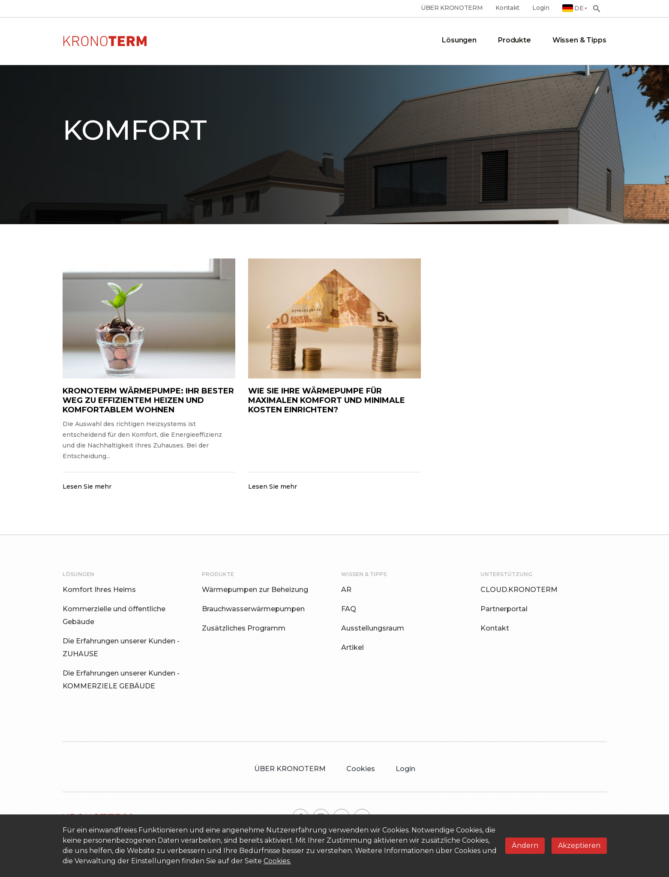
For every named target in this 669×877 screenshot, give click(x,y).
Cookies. (277, 861)
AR (346, 590)
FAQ (348, 609)
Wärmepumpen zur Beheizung (255, 590)
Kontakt (507, 8)
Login (540, 8)
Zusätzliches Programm (243, 628)
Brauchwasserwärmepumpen (253, 609)
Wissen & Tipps (579, 40)
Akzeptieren (579, 845)
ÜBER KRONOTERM (452, 8)
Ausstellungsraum (372, 628)
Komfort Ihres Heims (99, 590)
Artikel (352, 647)
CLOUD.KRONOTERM (519, 590)
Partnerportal (504, 609)
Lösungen (459, 40)
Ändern (525, 845)
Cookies (360, 769)
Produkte (514, 40)
